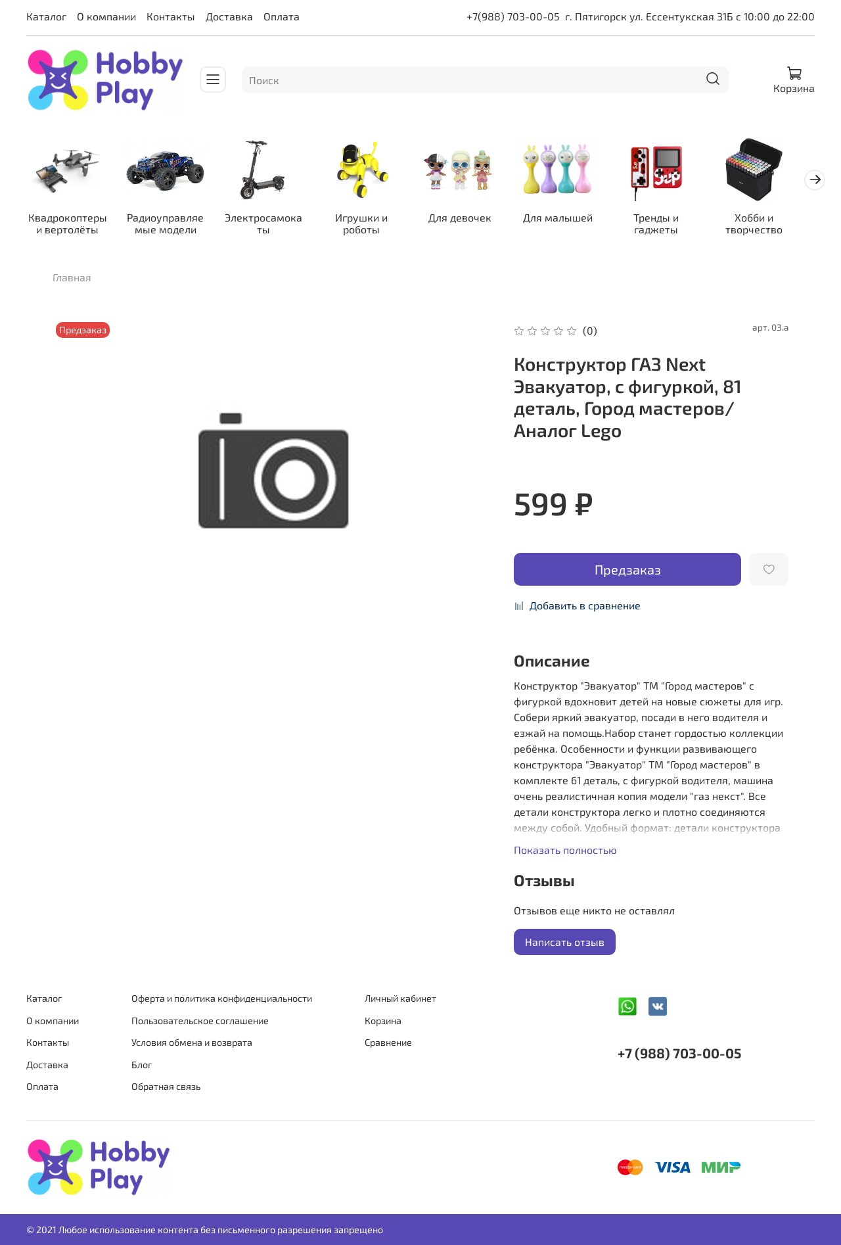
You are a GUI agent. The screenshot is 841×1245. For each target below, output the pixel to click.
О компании (106, 16)
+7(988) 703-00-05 (513, 16)
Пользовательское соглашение (200, 1020)
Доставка (229, 16)
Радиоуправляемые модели (169, 225)
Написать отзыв (564, 943)
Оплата (281, 16)
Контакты (171, 16)
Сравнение (388, 1042)
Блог (141, 1064)
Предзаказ (628, 571)
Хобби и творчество (772, 225)
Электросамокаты (270, 225)
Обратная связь (165, 1086)
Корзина (383, 1020)
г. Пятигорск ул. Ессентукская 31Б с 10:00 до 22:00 (690, 16)
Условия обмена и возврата (191, 1042)
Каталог (46, 16)
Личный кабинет (400, 998)
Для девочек (471, 219)
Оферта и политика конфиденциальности (221, 998)
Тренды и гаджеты (671, 225)
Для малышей (571, 219)
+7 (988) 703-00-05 (679, 1053)
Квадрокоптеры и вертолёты (69, 225)
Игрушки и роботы (370, 225)
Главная (72, 279)
